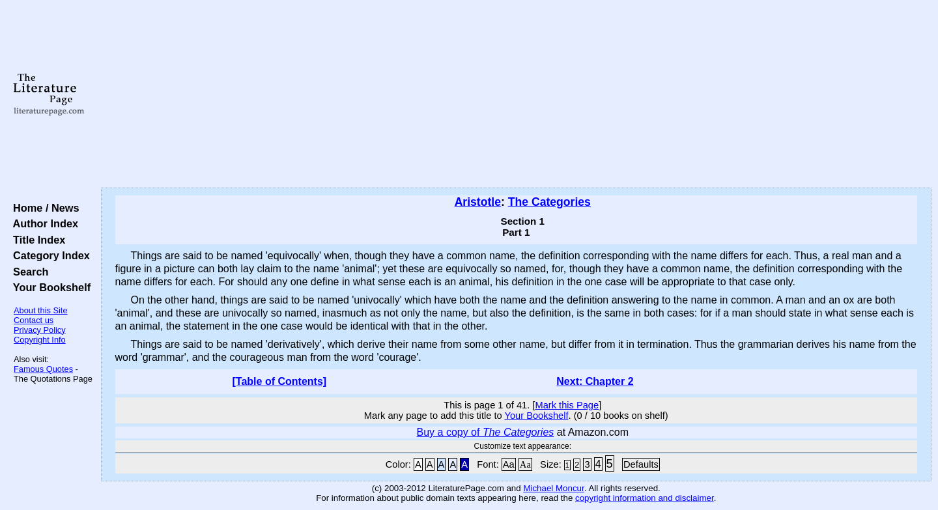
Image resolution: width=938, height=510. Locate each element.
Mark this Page (567, 405)
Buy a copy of (485, 432)
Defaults (641, 464)
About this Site (41, 310)
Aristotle (478, 201)
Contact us (33, 320)
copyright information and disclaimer (644, 498)
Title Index (36, 240)
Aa (509, 464)
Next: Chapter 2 (594, 381)
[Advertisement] (516, 94)
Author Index (42, 223)
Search (27, 271)
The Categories (549, 201)
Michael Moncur (553, 488)
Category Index (48, 255)
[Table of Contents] (280, 381)
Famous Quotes (43, 369)
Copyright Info (40, 340)
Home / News (43, 208)
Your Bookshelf (49, 287)
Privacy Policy (40, 330)
